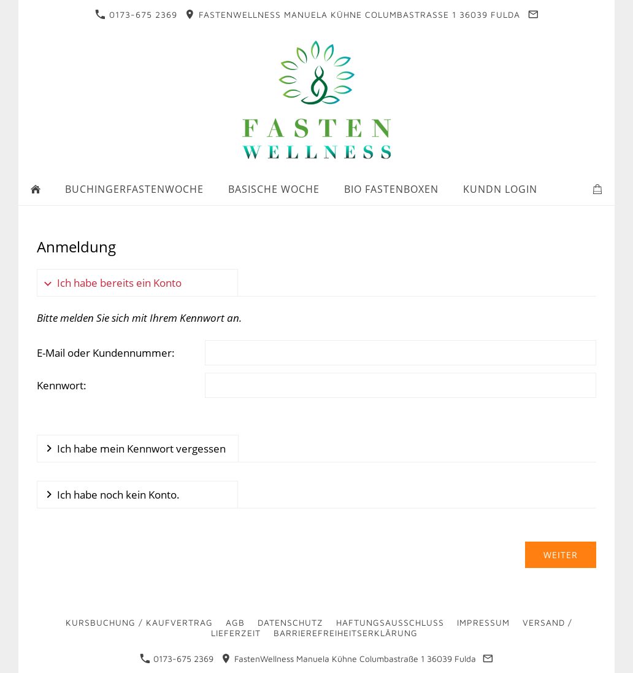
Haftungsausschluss (390, 622)
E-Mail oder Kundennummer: (106, 353)
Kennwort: (61, 385)
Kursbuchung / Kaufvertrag (139, 622)
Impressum (483, 622)
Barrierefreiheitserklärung (346, 633)
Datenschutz (290, 622)
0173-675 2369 (136, 14)
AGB (235, 622)
